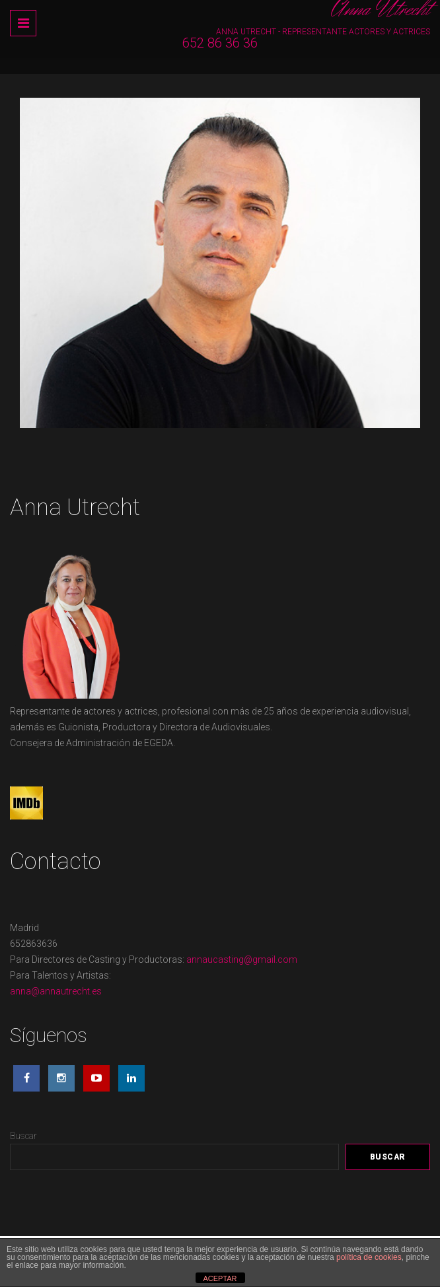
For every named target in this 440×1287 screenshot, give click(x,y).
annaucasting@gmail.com (241, 959)
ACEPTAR (220, 1278)
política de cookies (369, 1257)
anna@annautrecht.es (56, 991)
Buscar (23, 1135)
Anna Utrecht (381, 10)
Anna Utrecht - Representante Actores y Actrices (323, 32)
